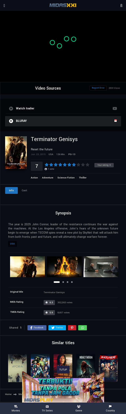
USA (12, 243)
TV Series (47, 408)
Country (110, 408)
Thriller (83, 177)
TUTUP (63, 369)
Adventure (47, 177)
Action (34, 177)
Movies (16, 408)
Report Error (98, 87)
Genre (79, 408)
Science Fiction (66, 177)
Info (11, 190)
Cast (24, 190)
